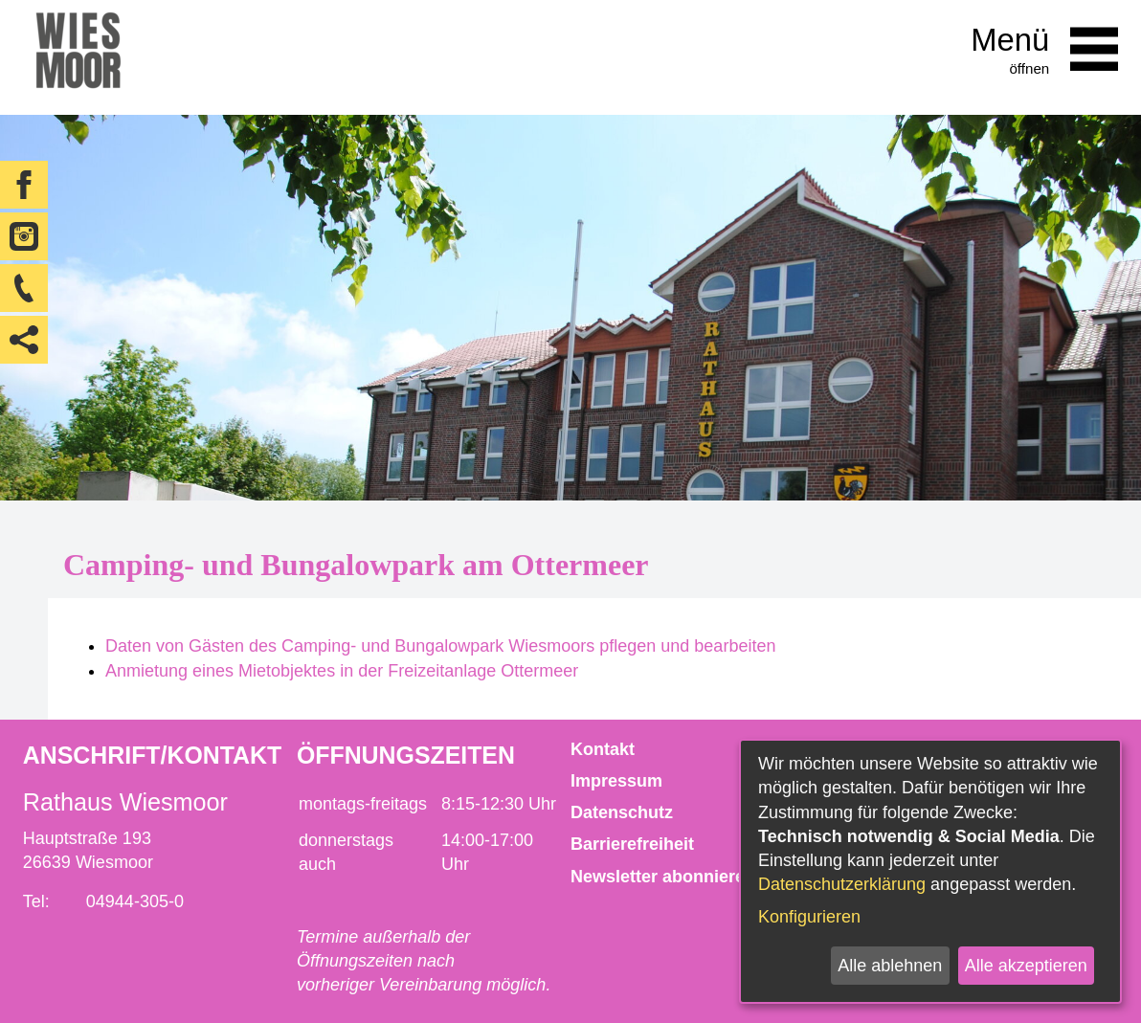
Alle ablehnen (890, 965)
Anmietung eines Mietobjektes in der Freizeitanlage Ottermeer (341, 670)
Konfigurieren (809, 916)
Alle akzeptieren (1026, 965)
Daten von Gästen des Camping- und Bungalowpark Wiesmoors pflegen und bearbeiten (440, 646)
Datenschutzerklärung (842, 884)
